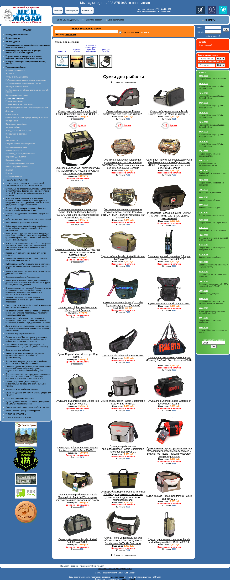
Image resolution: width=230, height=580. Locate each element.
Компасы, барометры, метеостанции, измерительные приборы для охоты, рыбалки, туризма (26, 384)
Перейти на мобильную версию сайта (115, 569)
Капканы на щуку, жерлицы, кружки (20, 104)
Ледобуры (9, 111)
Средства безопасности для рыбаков (20, 144)
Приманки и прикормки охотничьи (20, 333)
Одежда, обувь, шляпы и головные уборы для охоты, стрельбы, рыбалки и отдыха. (26, 209)
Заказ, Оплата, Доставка (68, 20)
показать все (130, 82)
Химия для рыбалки (13, 160)
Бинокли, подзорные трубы (16, 147)
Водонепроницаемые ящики (17, 95)
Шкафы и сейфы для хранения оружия (23, 411)
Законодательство (116, 20)
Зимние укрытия (12, 114)
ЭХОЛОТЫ (10, 74)
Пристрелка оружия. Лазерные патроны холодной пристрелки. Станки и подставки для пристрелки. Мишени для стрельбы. (27, 313)
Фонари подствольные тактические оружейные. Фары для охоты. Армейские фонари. (26, 362)
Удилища (9, 170)
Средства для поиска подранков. (20, 398)
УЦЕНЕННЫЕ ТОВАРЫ (16, 414)
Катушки (9, 173)
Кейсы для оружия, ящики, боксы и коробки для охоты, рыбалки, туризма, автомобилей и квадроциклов (27, 228)
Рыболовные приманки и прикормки (20, 163)
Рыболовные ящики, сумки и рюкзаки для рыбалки (26, 80)
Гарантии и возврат (93, 20)
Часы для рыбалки (13, 127)
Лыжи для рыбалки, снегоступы (18, 131)
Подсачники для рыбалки (16, 157)
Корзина (75, 566)
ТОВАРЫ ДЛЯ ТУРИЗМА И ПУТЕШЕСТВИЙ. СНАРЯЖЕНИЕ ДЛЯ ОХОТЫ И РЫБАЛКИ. (25, 184)
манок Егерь (70, 34)
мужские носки (117, 577)
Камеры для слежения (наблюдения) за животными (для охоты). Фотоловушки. (28, 306)
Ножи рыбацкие (12, 121)
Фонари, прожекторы (14, 150)
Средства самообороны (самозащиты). (23, 277)
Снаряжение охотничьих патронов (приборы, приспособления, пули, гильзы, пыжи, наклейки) (27, 345)
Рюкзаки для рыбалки (14, 101)
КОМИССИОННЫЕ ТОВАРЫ (18, 418)
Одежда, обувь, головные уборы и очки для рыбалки (27, 118)
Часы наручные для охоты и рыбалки (22, 223)
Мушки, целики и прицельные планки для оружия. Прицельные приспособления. (27, 403)
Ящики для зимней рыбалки (17, 87)
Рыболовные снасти (14, 176)
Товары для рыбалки (76, 50)
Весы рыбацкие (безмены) (16, 134)
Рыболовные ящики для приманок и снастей (23, 83)
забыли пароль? (213, 36)
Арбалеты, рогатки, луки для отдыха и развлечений (28, 219)
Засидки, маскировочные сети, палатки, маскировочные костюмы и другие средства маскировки (25, 300)
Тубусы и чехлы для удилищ (17, 77)
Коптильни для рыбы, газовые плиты (20, 154)
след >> (119, 82)
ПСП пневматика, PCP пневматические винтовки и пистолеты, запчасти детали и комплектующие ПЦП (28, 266)
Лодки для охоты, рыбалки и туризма (22, 389)
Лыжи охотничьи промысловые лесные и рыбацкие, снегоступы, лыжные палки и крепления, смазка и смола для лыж (28, 328)
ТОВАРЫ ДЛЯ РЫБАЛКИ (17, 180)
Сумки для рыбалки (105, 50)
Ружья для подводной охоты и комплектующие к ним (27, 108)
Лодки (8, 137)
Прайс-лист (85, 566)
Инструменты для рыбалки (16, 124)
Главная (58, 10)
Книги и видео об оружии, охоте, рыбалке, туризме (28, 407)
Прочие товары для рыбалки (17, 167)
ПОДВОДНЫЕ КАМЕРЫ (15, 70)
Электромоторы (12, 140)
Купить (82, 125)
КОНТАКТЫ (87, 10)
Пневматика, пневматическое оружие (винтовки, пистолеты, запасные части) (27, 259)
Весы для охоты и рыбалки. (18, 350)
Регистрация (72, 10)
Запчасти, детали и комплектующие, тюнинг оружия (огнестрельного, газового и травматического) (25, 355)
